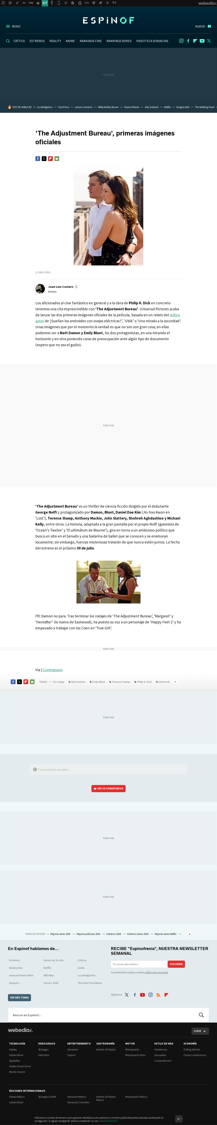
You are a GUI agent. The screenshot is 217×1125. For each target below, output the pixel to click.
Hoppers (14, 983)
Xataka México (17, 1096)
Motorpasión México (136, 1096)
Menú (16, 26)
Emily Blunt (98, 682)
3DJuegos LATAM (47, 1096)
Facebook (188, 40)
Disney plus (16, 968)
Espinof (108, 20)
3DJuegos (43, 1049)
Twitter (209, 40)
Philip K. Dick (144, 682)
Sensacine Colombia (78, 1102)
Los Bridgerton (44, 107)
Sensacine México (76, 1096)
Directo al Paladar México (106, 1098)
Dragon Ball (182, 107)
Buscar (201, 1015)
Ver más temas (19, 997)
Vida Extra (43, 1055)
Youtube (202, 40)
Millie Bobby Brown (108, 107)
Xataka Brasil (16, 1102)
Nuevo (200, 26)
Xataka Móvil (16, 1055)
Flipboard (195, 40)
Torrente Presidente (90, 983)
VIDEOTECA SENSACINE (152, 41)
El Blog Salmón (192, 1049)
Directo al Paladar (106, 1049)
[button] (62, 286)
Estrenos (14, 960)
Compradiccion (162, 1060)
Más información (109, 1121)
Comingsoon (53, 669)
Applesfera (14, 1060)
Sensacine (72, 1049)
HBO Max (49, 975)
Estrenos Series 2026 (138, 934)
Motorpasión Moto (135, 1055)
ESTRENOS (37, 41)
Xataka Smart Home (20, 1066)
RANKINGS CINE (91, 41)
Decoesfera (160, 1055)
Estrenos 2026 (114, 934)
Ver (110, 788)
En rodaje (58, 682)
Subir (197, 1031)
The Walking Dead (204, 107)
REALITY (55, 41)
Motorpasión (132, 1049)
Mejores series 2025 (60, 934)
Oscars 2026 (51, 983)
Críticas (82, 960)
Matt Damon (78, 682)
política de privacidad (156, 972)
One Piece (63, 107)
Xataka (13, 1049)
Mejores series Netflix (166, 934)
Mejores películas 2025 (89, 934)
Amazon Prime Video (21, 975)
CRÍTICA (19, 41)
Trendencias (160, 1049)
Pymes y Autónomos (195, 1055)
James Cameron (83, 107)
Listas (81, 968)
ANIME (70, 41)
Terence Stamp (121, 682)
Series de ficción (54, 960)
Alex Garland (151, 107)
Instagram (181, 40)
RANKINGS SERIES (119, 41)
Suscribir (176, 964)
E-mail (56, 158)
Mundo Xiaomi (17, 1072)
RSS (158, 994)
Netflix (167, 107)
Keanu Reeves (131, 107)
